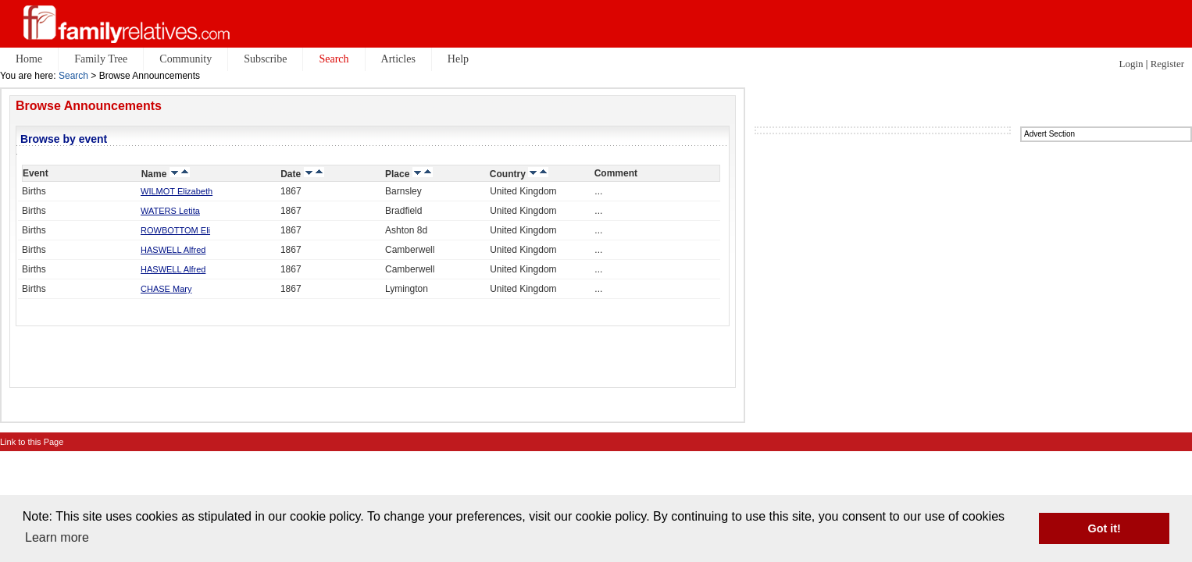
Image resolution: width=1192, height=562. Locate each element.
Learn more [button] (57, 537)
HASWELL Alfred (173, 249)
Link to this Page (31, 441)
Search (73, 75)
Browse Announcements (89, 105)
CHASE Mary (166, 288)
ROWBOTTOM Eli (175, 230)
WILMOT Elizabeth (176, 191)
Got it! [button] (1104, 528)
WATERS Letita (170, 210)
